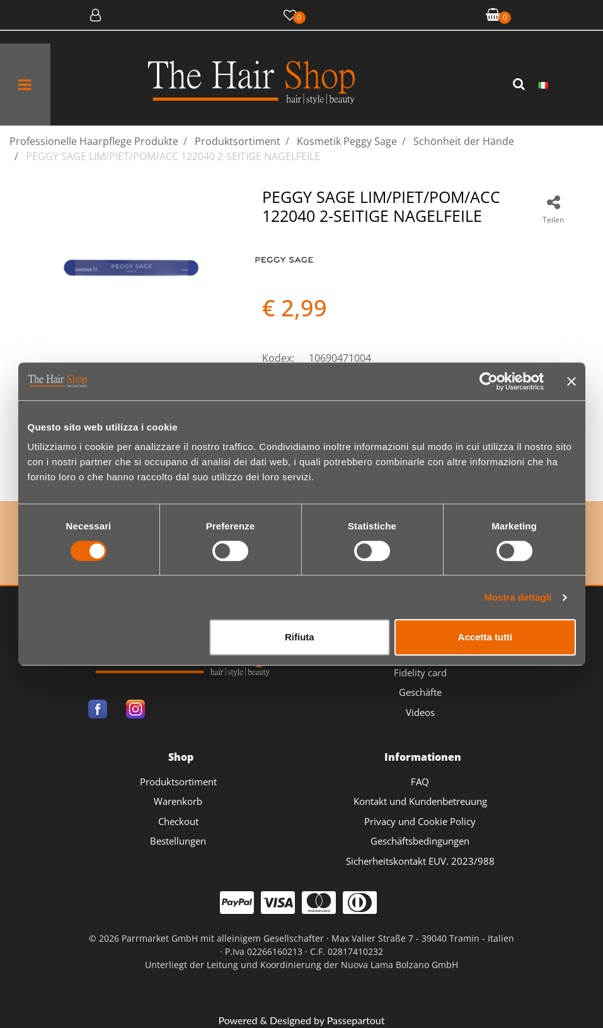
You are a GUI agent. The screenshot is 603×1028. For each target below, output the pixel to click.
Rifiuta (299, 637)
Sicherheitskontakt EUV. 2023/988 (420, 861)
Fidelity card (420, 672)
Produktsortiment (178, 781)
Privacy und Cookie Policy (420, 821)
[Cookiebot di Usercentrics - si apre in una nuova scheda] (489, 381)
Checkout (178, 821)
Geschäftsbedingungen (419, 841)
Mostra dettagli (517, 597)
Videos (420, 712)
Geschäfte (420, 692)
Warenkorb (178, 801)
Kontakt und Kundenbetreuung (420, 801)
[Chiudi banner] (571, 381)
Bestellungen (178, 841)
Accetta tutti (485, 637)
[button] (520, 84)
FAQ (420, 781)
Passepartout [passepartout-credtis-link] (356, 1020)
